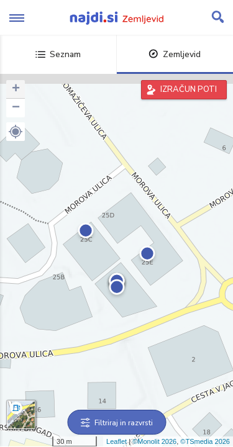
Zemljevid (174, 54)
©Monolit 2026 (154, 441)
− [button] (16, 108)
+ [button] (16, 89)
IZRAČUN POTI (188, 89)
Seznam (58, 54)
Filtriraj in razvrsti (116, 423)
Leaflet (116, 441)
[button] (15, 131)
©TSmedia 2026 (205, 441)
